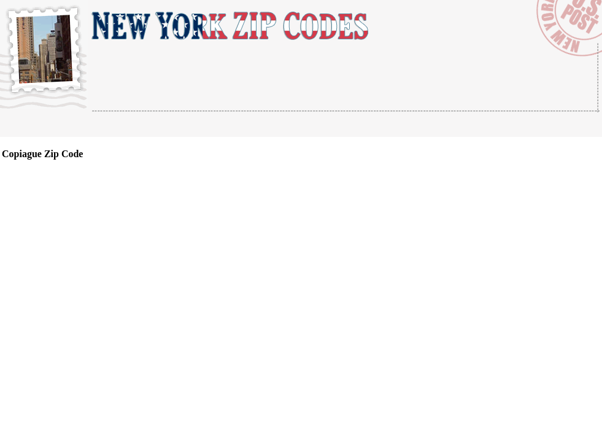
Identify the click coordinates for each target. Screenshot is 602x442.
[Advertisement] (235, 125)
